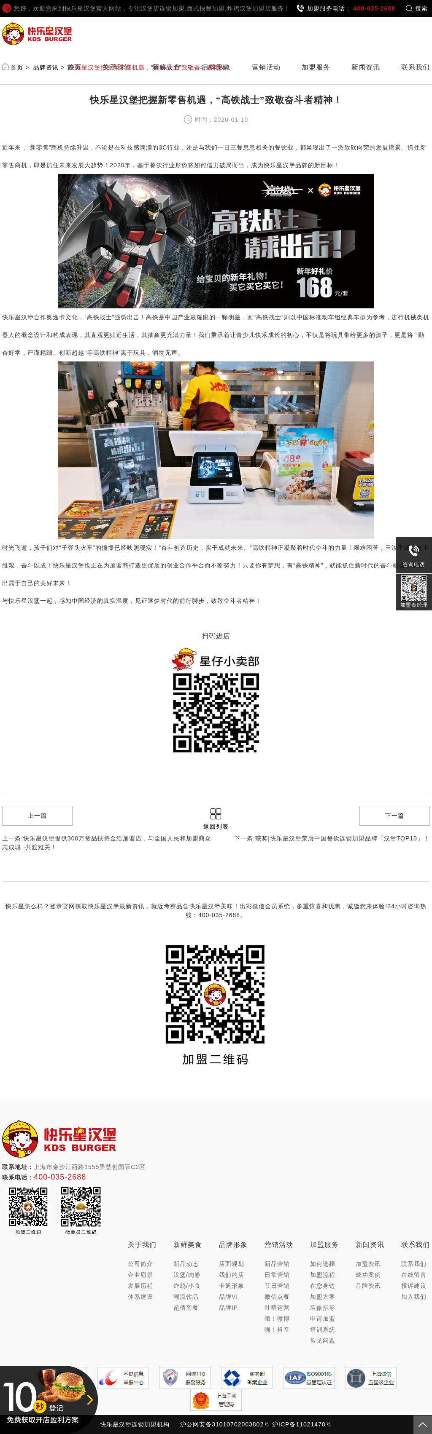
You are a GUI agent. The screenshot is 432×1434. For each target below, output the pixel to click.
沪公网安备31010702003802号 (225, 1424)
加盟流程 (322, 1274)
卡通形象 (231, 1285)
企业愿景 (140, 1274)
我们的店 (231, 1274)
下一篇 (394, 815)
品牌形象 (216, 67)
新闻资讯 (365, 67)
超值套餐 (186, 1307)
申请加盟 (322, 1318)
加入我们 (414, 1296)
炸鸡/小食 (187, 1285)
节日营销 (277, 1285)
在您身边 (322, 1285)
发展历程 (140, 1285)
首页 (74, 67)
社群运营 (277, 1307)
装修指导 (322, 1307)
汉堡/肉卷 (187, 1274)
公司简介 (140, 1263)
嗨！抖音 (277, 1329)
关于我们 (117, 67)
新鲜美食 (166, 67)
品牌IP (228, 1307)
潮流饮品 (186, 1296)
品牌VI (228, 1296)
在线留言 (414, 1274)
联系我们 (415, 67)
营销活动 (266, 67)
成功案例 (368, 1274)
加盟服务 (316, 67)
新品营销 (277, 1263)
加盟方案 (322, 1296)
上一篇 (37, 815)
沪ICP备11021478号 (302, 1424)
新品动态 (186, 1263)
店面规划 (231, 1263)
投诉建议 (414, 1285)
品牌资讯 (368, 1285)
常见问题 (322, 1340)
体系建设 (140, 1296)
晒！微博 (277, 1318)
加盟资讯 (368, 1263)
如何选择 (322, 1263)
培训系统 (322, 1329)
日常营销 (277, 1274)
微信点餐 (277, 1296)
